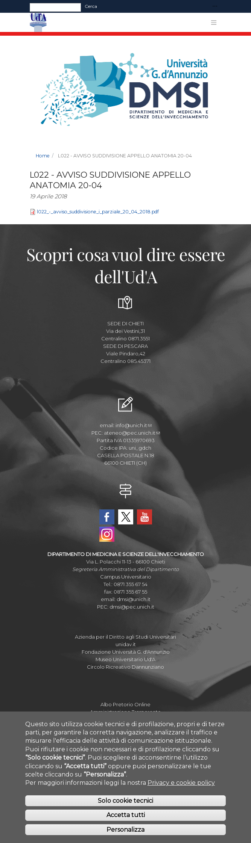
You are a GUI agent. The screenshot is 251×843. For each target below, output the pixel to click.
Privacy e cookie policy (181, 791)
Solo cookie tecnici (125, 809)
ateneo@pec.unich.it (132, 433)
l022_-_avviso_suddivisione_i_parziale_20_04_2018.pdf (98, 212)
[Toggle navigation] (215, 7)
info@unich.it (134, 425)
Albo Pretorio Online (125, 704)
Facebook (106, 517)
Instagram (106, 534)
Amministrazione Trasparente (125, 712)
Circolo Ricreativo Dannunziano (125, 667)
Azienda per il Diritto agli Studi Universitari (125, 637)
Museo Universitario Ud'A (125, 659)
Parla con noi (125, 719)
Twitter (125, 517)
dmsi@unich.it (134, 599)
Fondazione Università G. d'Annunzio (126, 652)
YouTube (144, 517)
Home (43, 156)
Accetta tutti (125, 824)
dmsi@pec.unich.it (132, 607)
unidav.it (126, 644)
